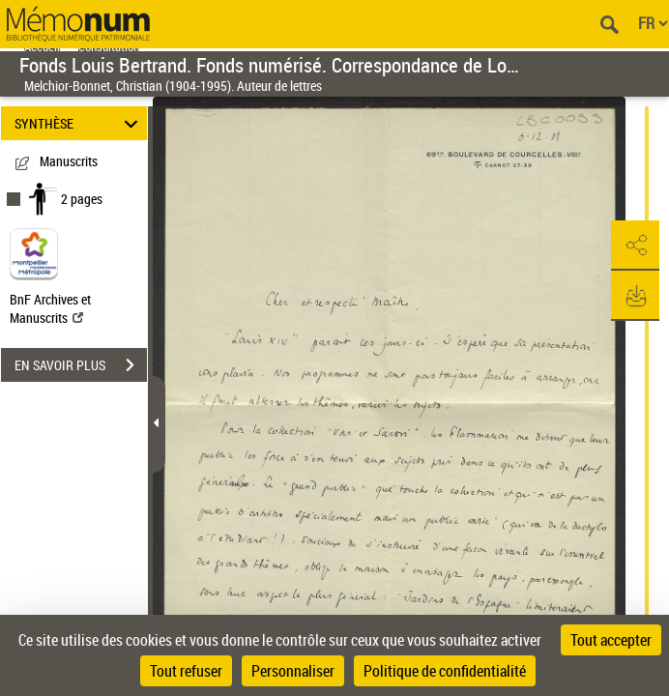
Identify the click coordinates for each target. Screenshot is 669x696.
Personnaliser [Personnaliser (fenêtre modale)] (292, 671)
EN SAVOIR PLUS (81, 365)
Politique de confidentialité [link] (445, 671)
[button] (635, 245)
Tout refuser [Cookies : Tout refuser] (186, 671)
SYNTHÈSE (79, 123)
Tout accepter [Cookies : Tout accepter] (611, 640)
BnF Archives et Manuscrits (50, 308)
